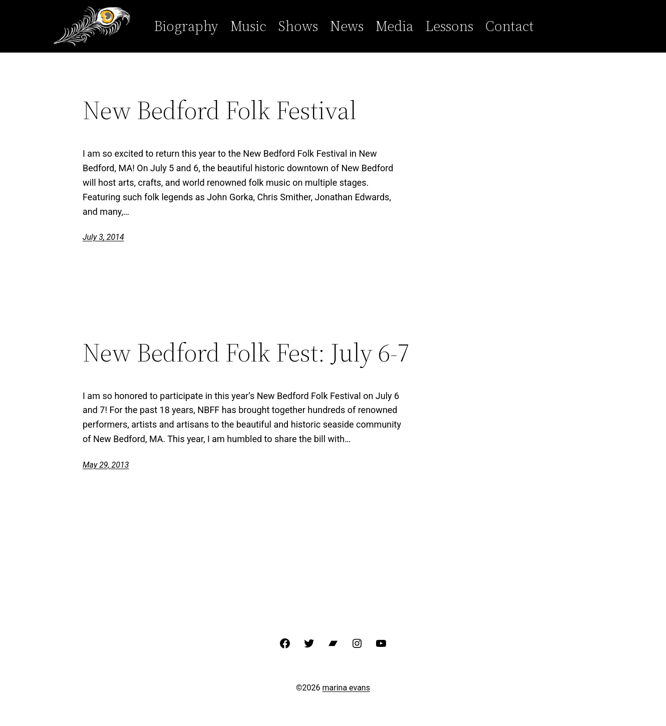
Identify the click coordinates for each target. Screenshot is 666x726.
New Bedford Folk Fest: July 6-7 (246, 352)
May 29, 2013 (106, 465)
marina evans (346, 687)
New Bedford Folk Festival (220, 110)
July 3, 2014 (103, 237)
